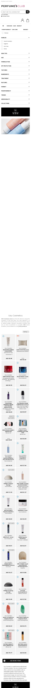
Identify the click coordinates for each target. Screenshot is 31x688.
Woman (5, 33)
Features (15, 82)
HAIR (14, 26)
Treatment (15, 78)
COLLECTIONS (15, 103)
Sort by (25, 331)
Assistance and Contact (6, 1)
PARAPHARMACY (6, 29)
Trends (15, 95)
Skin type (15, 53)
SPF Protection (15, 66)
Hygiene (4, 43)
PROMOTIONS (5, 16)
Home (4, 49)
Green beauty (15, 99)
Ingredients (15, 74)
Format (15, 86)
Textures (15, 70)
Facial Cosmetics (6, 41)
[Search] (28, 11)
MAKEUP (19, 26)
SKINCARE (9, 26)
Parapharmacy (15, 91)
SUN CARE (15, 29)
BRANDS (25, 29)
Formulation (15, 62)
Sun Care (4, 46)
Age (15, 57)
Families (15, 37)
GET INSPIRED (4, 14)
